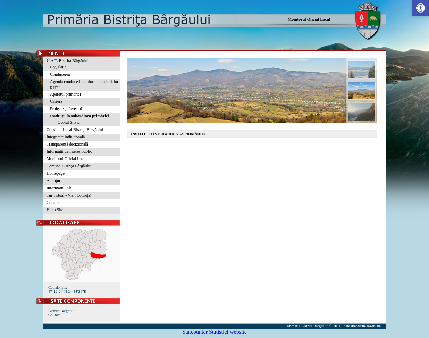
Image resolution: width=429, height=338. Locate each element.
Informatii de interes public (69, 151)
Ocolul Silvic (66, 122)
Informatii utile (59, 188)
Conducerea (60, 74)
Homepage (56, 173)
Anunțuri (54, 180)
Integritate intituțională (66, 136)
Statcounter (195, 332)
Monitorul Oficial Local (309, 19)
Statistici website (228, 332)
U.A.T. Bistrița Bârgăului (68, 60)
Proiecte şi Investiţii (66, 108)
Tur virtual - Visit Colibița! (69, 195)
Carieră (56, 101)
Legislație (58, 67)
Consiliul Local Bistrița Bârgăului (75, 129)
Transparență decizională (67, 144)
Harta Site (55, 209)
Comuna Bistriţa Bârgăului (69, 166)
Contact (53, 202)
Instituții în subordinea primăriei (79, 116)
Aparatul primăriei (65, 94)
